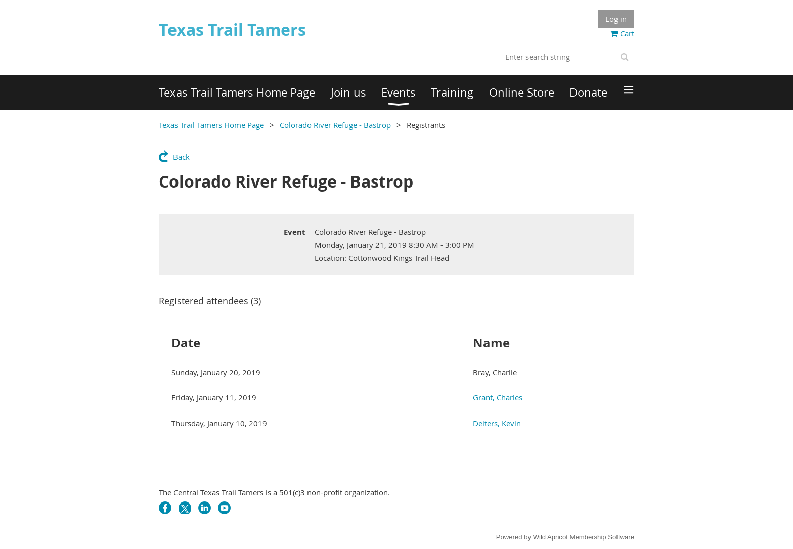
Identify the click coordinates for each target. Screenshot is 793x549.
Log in (616, 19)
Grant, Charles (497, 397)
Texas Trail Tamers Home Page (211, 125)
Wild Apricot (550, 537)
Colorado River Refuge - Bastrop (335, 125)
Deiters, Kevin (497, 423)
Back (181, 157)
